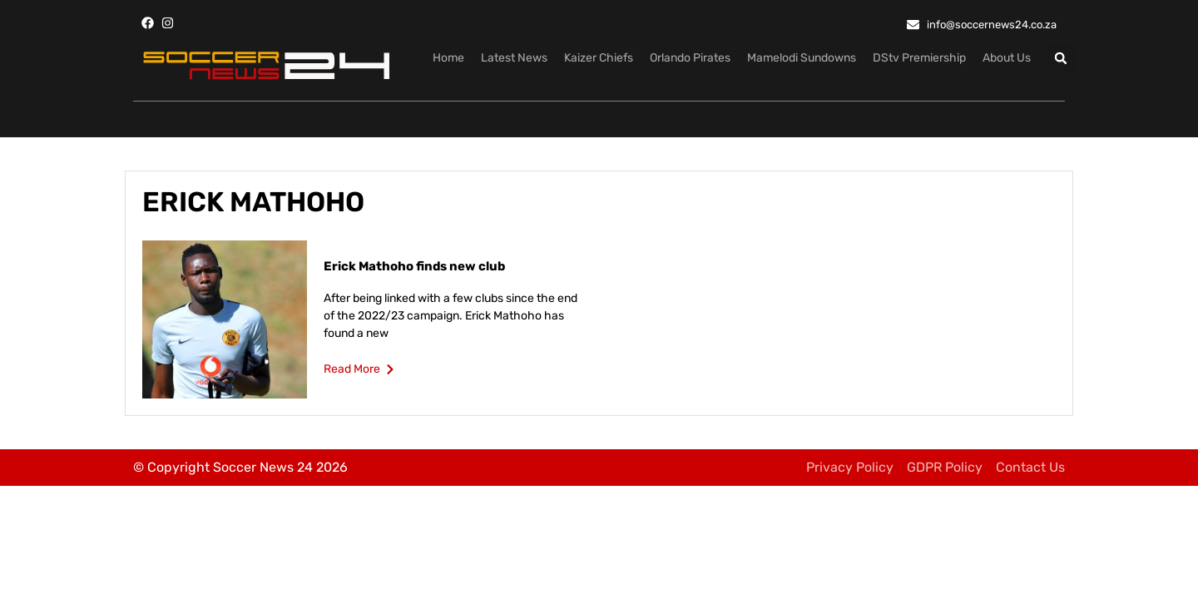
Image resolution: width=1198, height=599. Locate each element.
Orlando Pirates (690, 58)
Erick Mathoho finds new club (414, 266)
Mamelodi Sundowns (801, 58)
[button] (1061, 58)
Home (448, 58)
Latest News (514, 58)
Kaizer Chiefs (598, 58)
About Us (1007, 58)
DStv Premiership (919, 58)
